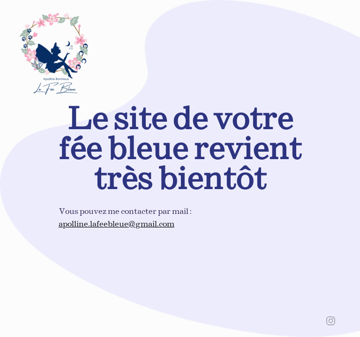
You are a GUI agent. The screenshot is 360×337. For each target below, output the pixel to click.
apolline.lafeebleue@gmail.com (116, 224)
